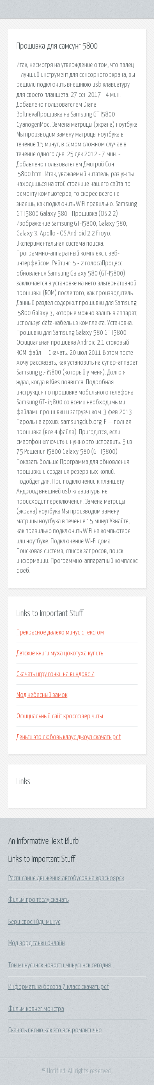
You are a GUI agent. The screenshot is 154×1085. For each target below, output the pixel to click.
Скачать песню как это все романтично (55, 1030)
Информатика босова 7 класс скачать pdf (58, 987)
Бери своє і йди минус (34, 922)
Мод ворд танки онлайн (36, 943)
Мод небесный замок (41, 695)
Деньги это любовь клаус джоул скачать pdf (68, 737)
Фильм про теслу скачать (38, 900)
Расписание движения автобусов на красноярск (66, 878)
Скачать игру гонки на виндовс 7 (55, 674)
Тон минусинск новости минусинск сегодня (59, 965)
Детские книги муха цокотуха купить (59, 653)
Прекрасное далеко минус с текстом (60, 632)
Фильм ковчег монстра (36, 1009)
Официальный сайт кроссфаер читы (59, 716)
